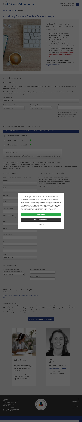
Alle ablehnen (41, 224)
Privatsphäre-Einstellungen (49, 208)
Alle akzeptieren (41, 214)
